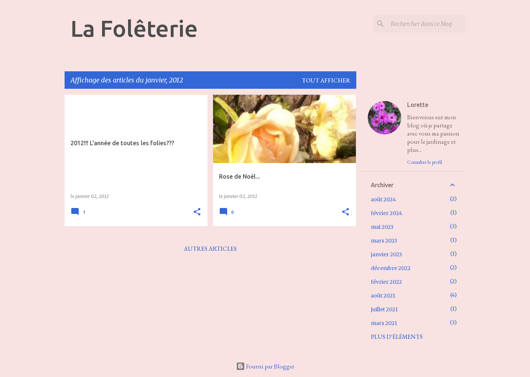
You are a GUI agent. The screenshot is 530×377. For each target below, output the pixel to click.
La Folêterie (134, 28)
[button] (197, 212)
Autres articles (210, 249)
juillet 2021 (384, 309)
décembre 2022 (390, 268)
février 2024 (386, 213)
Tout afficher (326, 80)
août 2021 (383, 295)
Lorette (417, 104)
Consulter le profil (424, 162)
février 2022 (386, 282)
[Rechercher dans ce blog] (427, 24)
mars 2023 (384, 240)
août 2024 (383, 199)
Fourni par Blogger (265, 366)
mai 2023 (382, 227)
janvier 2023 (386, 254)
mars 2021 (384, 323)
